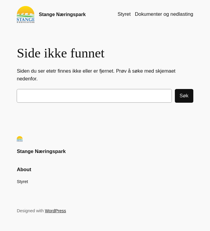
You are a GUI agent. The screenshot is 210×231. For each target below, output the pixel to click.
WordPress (55, 210)
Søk (184, 96)
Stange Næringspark (62, 14)
